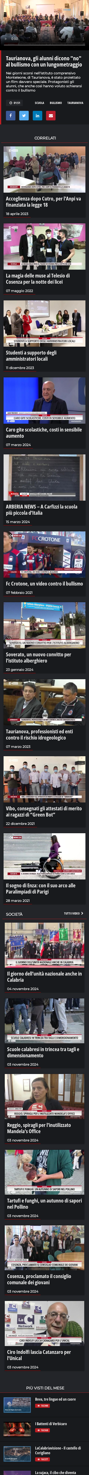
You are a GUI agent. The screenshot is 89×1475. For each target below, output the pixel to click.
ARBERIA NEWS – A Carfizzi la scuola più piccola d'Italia (41, 509)
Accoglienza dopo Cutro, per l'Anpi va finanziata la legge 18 (43, 201)
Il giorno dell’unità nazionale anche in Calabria (44, 976)
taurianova (75, 103)
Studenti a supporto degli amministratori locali (31, 355)
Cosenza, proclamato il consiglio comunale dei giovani (39, 1279)
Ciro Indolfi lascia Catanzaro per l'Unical (39, 1355)
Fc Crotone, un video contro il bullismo (44, 583)
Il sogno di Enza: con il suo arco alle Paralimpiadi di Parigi (40, 888)
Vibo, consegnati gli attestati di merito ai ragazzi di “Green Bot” (44, 811)
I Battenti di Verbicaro (51, 1423)
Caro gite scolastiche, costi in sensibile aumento (44, 432)
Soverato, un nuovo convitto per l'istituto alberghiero (38, 657)
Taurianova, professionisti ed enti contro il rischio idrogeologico (39, 734)
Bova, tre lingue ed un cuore (55, 1399)
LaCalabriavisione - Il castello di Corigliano (58, 1450)
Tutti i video (74, 913)
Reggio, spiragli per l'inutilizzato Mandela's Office (39, 1128)
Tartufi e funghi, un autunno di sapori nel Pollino (44, 1203)
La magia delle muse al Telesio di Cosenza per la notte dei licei (38, 278)
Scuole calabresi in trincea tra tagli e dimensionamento (43, 1052)
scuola (39, 103)
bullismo (56, 103)
